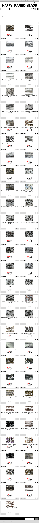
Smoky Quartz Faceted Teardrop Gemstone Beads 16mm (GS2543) (29, 413)
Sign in (31, 0)
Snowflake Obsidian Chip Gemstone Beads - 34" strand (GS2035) (9, 460)
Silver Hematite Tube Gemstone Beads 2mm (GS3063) (29, 349)
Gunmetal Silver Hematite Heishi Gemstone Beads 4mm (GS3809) (29, 239)
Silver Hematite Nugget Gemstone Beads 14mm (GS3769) (29, 285)
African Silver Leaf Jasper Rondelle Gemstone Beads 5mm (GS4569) (29, 128)
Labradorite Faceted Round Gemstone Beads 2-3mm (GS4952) (10, 80)
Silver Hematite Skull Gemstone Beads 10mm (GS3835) (9, 206)
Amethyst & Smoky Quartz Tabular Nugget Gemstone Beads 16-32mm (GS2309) (10, 445)
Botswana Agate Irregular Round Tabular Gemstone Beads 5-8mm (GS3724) (29, 302)
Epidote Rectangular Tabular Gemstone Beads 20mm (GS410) (10, 397)
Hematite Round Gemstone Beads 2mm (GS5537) (29, 32)
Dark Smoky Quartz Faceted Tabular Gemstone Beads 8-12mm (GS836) (29, 492)
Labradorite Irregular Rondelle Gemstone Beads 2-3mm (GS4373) (29, 159)
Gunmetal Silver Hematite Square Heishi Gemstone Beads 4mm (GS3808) (10, 254)
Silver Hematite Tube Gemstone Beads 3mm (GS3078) (10, 349)
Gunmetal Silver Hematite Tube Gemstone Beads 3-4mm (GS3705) (9, 318)
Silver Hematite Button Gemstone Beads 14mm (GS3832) (29, 206)
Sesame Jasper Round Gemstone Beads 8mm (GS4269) (9, 190)
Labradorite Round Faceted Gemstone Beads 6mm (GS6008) (10, 175)
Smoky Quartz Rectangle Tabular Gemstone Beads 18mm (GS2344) (29, 429)
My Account (22, 0)
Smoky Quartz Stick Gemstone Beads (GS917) (10, 507)
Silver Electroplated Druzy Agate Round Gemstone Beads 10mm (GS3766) (10, 302)
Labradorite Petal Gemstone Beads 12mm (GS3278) (10, 333)
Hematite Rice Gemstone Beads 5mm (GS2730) (10, 380)
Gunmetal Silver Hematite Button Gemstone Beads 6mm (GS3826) (9, 223)
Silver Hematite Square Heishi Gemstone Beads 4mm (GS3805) (29, 270)
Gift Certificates (27, 0)
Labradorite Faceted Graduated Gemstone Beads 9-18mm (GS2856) (10, 365)
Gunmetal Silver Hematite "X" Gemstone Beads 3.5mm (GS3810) (9, 239)
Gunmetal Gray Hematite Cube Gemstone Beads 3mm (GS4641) (29, 112)
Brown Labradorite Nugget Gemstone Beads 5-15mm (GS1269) (29, 476)
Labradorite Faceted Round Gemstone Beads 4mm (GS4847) (29, 96)
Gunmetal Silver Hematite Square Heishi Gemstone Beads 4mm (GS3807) (29, 254)
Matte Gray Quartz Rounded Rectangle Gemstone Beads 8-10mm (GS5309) (9, 64)
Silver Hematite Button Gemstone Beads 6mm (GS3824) (29, 222)
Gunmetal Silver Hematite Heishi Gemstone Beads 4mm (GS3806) (9, 270)
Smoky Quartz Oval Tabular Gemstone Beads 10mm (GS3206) (29, 334)
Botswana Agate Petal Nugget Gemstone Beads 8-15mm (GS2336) (29, 445)
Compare (16, 0)
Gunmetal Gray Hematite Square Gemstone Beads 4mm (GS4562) (9, 159)
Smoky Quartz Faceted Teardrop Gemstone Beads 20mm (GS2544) (10, 413)
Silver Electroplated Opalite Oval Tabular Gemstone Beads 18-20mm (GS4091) (29, 191)
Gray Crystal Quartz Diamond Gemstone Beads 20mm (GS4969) (29, 64)
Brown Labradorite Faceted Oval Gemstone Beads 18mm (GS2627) (29, 397)
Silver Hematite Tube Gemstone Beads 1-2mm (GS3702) (29, 317)
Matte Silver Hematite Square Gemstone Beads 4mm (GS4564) (29, 143)
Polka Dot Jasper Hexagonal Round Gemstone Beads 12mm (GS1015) (10, 492)
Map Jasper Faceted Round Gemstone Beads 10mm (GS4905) (29, 80)
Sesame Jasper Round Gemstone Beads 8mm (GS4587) (9, 127)
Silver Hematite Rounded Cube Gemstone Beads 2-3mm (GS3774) (9, 286)
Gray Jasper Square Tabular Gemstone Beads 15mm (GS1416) (29, 460)
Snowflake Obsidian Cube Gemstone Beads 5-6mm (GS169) (29, 381)
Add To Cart (3, 38)
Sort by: (29, 23)
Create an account (35, 0)
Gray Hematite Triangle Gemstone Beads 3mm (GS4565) (9, 143)
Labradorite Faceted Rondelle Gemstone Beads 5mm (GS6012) (10, 33)
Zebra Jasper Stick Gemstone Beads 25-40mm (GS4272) (29, 174)
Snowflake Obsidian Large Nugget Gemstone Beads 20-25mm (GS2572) (9, 429)
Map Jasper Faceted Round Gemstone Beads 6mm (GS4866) (9, 96)
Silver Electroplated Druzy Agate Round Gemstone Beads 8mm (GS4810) (10, 112)
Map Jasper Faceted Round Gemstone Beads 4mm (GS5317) (9, 48)
